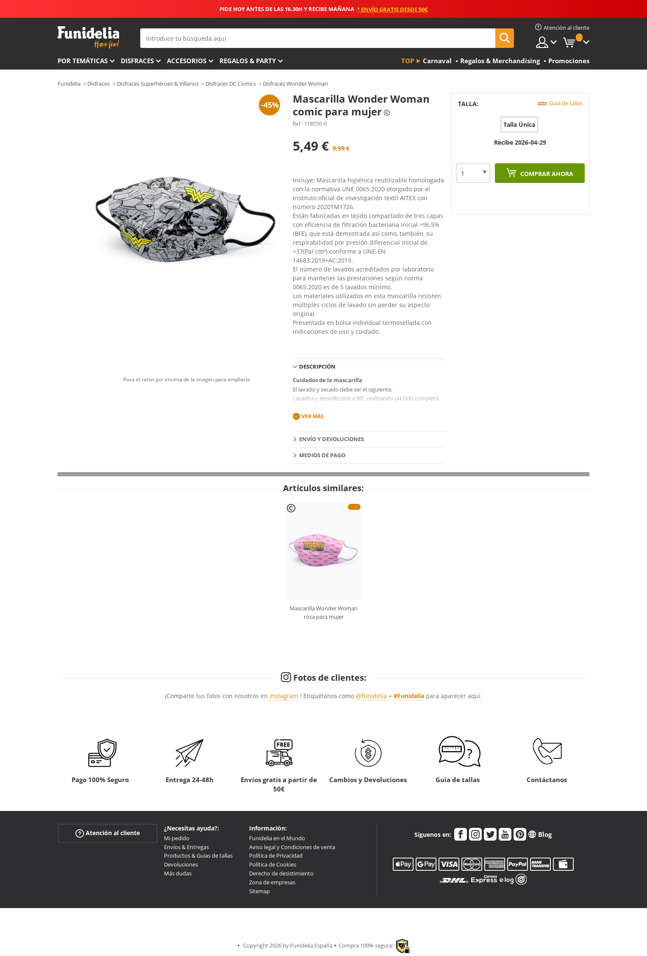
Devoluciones (181, 864)
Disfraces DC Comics (230, 83)
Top (407, 60)
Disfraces (137, 60)
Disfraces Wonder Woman (295, 83)
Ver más (313, 416)
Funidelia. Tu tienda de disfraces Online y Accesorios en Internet (88, 37)
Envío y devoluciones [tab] (331, 439)
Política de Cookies (272, 864)
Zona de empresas (272, 882)
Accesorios (186, 60)
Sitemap (259, 891)
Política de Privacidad (276, 855)
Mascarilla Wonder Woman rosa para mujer (324, 612)
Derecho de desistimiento (281, 873)
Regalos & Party (247, 60)
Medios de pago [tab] (322, 455)
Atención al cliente (107, 833)
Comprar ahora (546, 174)
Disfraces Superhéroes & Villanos (158, 83)
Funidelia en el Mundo (277, 838)
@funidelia (371, 696)
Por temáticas (83, 60)
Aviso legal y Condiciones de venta (292, 847)
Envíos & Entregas (186, 847)
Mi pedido (176, 838)
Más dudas (178, 873)
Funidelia (69, 83)
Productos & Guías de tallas (198, 855)
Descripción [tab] (317, 366)
